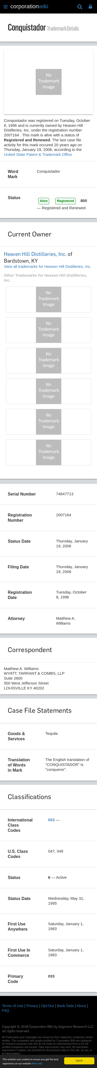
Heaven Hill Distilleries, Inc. (35, 254)
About (81, 1006)
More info (37, 1064)
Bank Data (65, 1006)
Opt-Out (47, 1006)
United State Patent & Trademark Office (38, 154)
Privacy (32, 1006)
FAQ (5, 1010)
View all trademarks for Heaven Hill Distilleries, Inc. (47, 266)
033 (51, 820)
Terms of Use (12, 1006)
